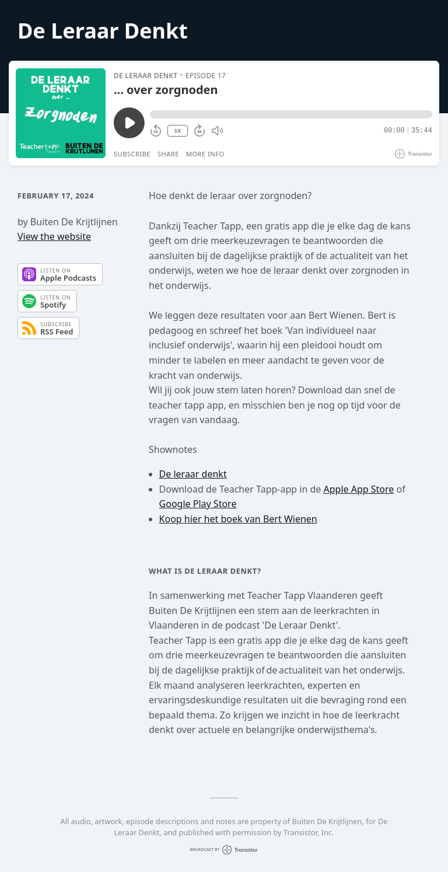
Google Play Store (198, 503)
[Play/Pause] (61, 113)
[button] (291, 114)
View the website (54, 236)
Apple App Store (358, 489)
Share (168, 153)
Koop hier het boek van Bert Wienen (238, 518)
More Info (205, 153)
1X (177, 131)
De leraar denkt (193, 474)
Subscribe (132, 153)
